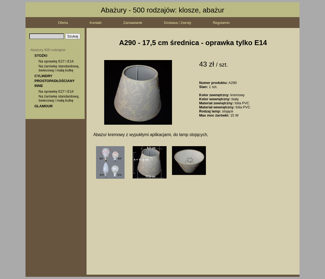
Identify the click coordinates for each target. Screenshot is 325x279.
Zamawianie (132, 23)
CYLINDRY (43, 76)
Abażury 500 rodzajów (47, 50)
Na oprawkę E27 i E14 (56, 61)
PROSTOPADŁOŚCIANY (54, 81)
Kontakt (95, 23)
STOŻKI (40, 56)
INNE (38, 86)
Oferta (63, 23)
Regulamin (221, 23)
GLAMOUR (43, 106)
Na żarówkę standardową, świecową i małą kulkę (59, 68)
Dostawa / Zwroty (177, 23)
